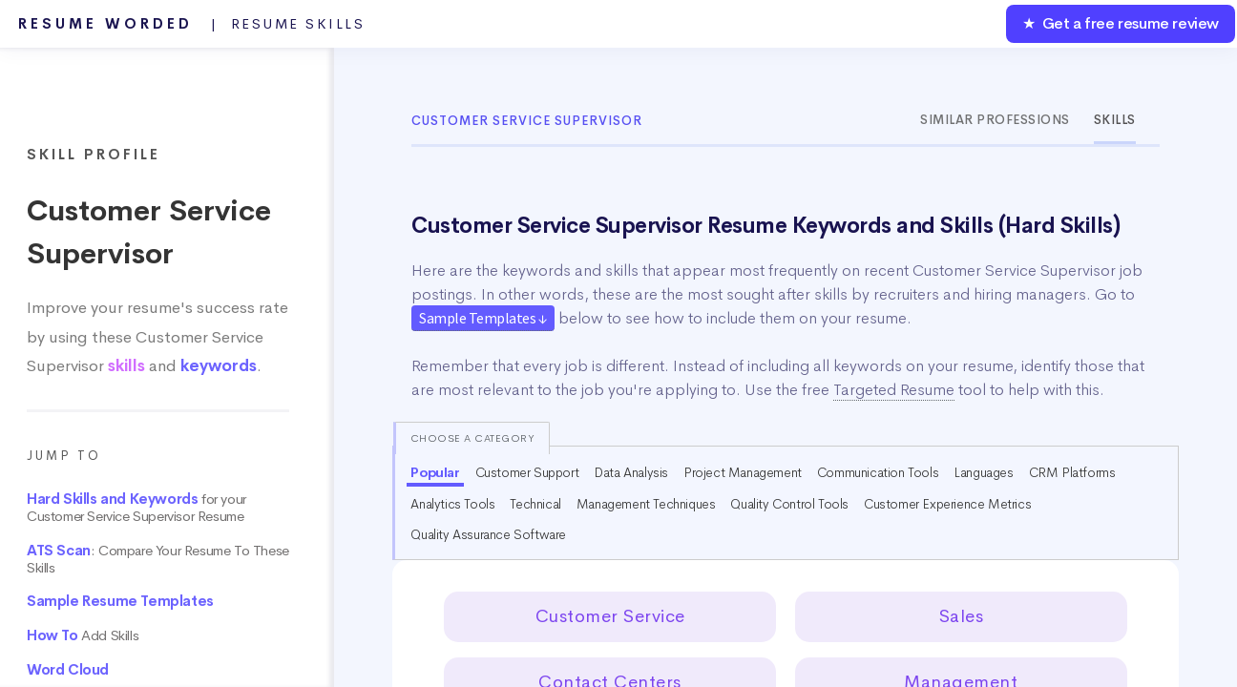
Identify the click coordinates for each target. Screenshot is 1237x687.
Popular (434, 472)
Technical (535, 503)
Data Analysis (631, 472)
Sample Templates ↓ (483, 317)
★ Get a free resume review (1120, 23)
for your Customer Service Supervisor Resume (136, 507)
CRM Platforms (1072, 472)
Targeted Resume (893, 390)
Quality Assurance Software (488, 534)
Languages (983, 472)
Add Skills (82, 635)
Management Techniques (646, 503)
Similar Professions (995, 120)
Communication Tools (877, 472)
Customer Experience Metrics (947, 503)
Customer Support (527, 472)
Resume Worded (192, 23)
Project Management (742, 472)
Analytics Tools (452, 503)
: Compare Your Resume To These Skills (158, 559)
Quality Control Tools (789, 503)
